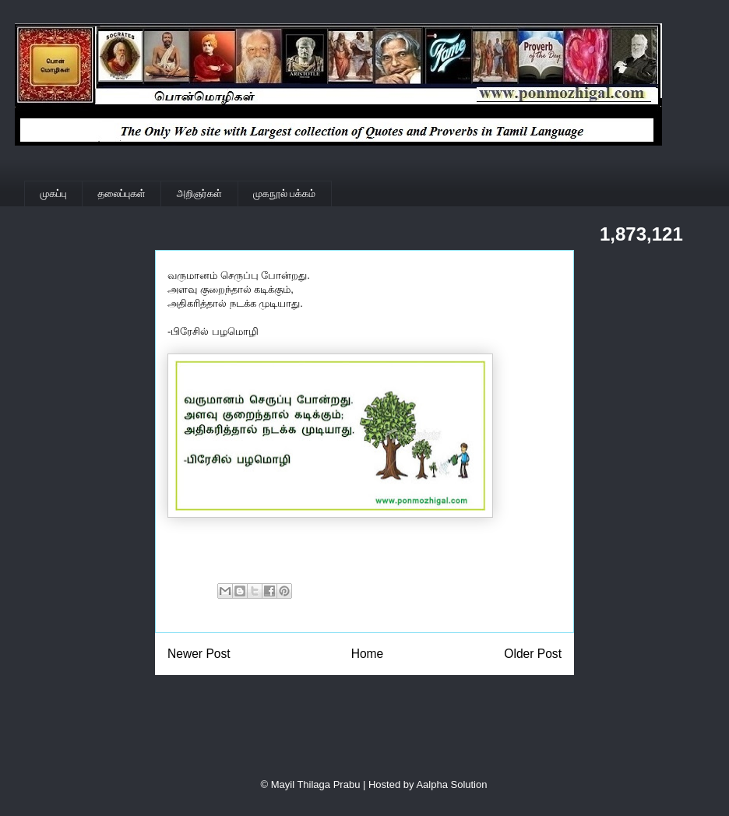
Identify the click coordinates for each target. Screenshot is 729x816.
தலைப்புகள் (122, 193)
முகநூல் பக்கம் (284, 193)
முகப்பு (53, 193)
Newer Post (199, 653)
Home (367, 653)
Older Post (533, 653)
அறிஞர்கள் (199, 193)
